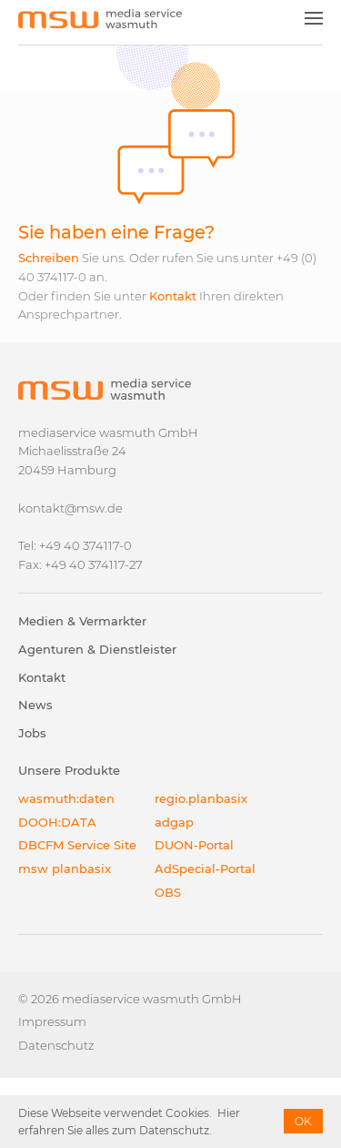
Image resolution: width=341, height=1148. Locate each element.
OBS (168, 892)
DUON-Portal (194, 845)
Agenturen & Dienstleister (97, 649)
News (35, 704)
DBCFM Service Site (77, 845)
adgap (174, 822)
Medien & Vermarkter (82, 621)
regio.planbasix (201, 798)
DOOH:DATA (57, 822)
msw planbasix (64, 868)
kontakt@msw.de (70, 508)
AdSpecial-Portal (205, 868)
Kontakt (172, 296)
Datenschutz (56, 1045)
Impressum (52, 1021)
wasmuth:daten (66, 798)
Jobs (32, 733)
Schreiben (48, 257)
